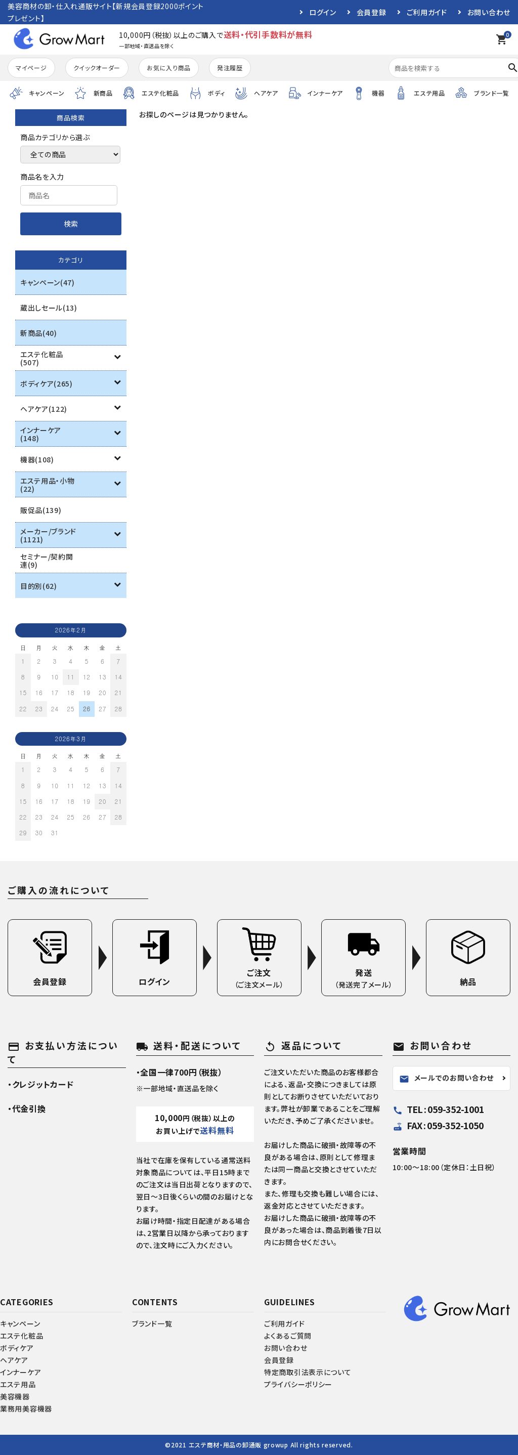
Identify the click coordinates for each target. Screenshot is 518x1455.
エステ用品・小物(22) (47, 485)
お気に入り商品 (169, 67)
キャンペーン (20, 1323)
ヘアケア (14, 1360)
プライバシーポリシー (298, 1384)
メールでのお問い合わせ (446, 1078)
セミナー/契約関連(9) (46, 560)
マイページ (31, 67)
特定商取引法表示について (307, 1372)
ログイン (322, 12)
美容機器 (15, 1396)
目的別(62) (38, 586)
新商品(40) (38, 333)
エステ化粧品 (21, 1336)
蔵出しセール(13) (48, 308)
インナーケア (20, 1372)
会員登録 (371, 12)
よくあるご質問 (288, 1336)
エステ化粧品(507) (41, 358)
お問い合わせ (488, 12)
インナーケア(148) (40, 434)
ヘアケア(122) (43, 409)
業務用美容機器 (26, 1408)
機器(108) (37, 459)
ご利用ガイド (427, 12)
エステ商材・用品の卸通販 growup (238, 1444)
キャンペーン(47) (47, 282)
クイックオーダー (97, 67)
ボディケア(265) (46, 383)
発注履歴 (230, 67)
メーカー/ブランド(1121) (48, 535)
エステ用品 (18, 1384)
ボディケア (17, 1348)
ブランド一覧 (152, 1323)
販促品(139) (41, 510)
